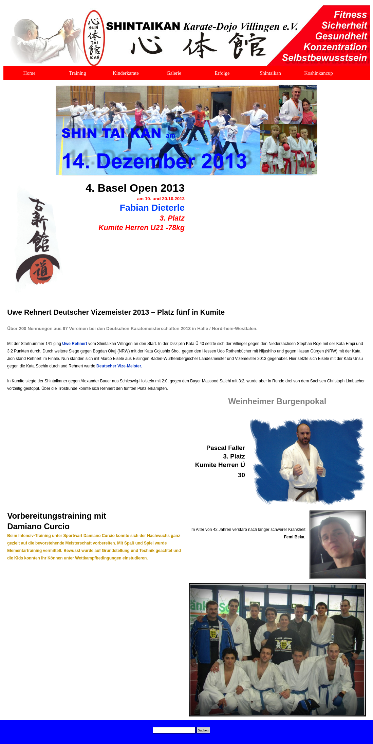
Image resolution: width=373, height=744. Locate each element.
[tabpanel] (126, 210)
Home (29, 73)
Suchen (203, 730)
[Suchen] (174, 730)
